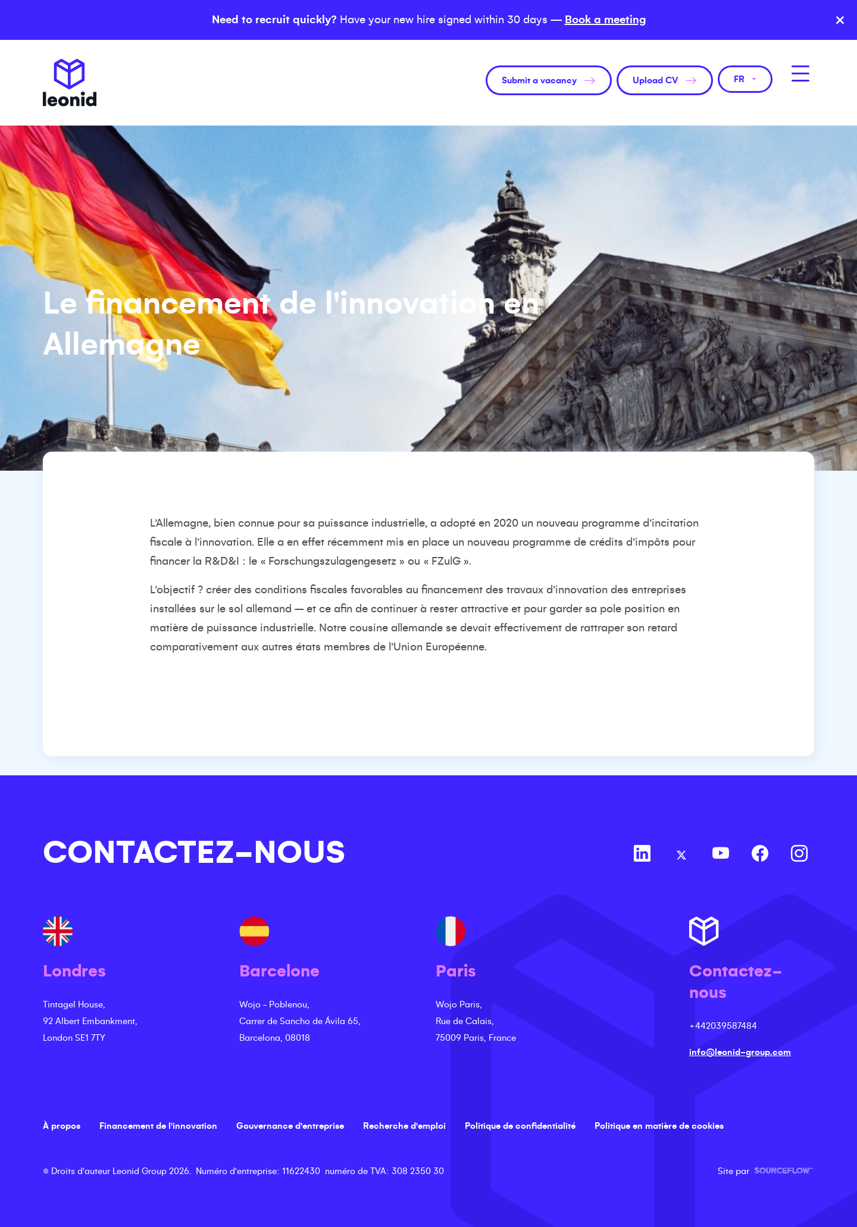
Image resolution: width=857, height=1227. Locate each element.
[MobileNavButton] (800, 73)
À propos (61, 1126)
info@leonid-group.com (740, 1052)
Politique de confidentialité (520, 1126)
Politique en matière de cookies (659, 1126)
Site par (766, 1171)
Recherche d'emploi (404, 1126)
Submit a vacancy (539, 80)
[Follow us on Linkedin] (642, 855)
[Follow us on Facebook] (760, 855)
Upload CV (655, 80)
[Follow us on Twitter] (681, 855)
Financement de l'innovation (158, 1126)
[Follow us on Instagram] (799, 855)
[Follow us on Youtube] (721, 855)
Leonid (69, 83)
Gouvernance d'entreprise (290, 1126)
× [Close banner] (840, 20)
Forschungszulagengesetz (332, 561)
